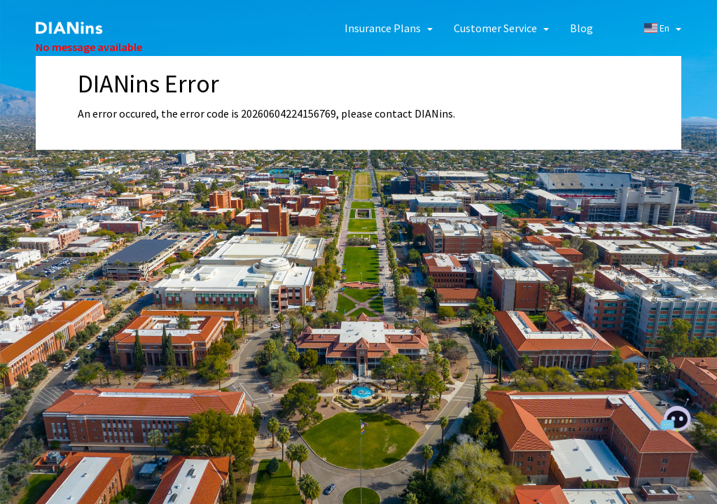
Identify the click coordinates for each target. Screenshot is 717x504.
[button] (388, 28)
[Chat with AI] (676, 419)
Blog (581, 28)
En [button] (662, 28)
